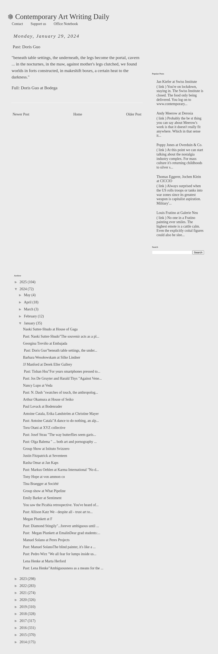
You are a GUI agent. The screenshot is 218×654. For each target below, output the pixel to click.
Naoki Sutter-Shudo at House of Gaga (50, 329)
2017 (24, 621)
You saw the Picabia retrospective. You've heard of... (61, 505)
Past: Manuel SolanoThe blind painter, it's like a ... (59, 547)
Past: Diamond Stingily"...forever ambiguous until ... (61, 526)
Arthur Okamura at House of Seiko (48, 399)
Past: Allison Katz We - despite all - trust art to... (58, 512)
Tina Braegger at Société (41, 484)
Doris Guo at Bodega (39, 87)
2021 (24, 593)
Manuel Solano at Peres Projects (46, 540)
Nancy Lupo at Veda (37, 385)
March (29, 309)
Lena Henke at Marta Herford (44, 561)
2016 (24, 628)
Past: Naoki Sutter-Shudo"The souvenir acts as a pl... (61, 336)
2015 (24, 635)
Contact (17, 24)
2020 (24, 600)
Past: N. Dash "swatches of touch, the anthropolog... (60, 392)
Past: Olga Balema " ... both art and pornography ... (60, 442)
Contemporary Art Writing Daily (58, 17)
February (31, 316)
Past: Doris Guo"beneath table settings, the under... (60, 350)
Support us (38, 24)
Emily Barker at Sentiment (42, 498)
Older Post (134, 114)
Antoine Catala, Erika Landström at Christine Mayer (61, 414)
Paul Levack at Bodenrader (42, 406)
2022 (24, 586)
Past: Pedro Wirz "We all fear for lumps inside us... (59, 554)
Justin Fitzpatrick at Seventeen (45, 456)
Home (77, 114)
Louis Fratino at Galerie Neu (177, 213)
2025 (24, 282)
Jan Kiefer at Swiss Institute (177, 82)
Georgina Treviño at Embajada (45, 343)
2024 (24, 289)
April (28, 302)
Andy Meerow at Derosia (175, 113)
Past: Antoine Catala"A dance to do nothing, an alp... (61, 421)
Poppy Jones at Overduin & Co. (179, 145)
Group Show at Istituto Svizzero (46, 449)
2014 (24, 642)
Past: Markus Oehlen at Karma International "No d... (61, 470)
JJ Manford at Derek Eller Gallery (47, 364)
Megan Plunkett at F (37, 519)
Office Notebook (66, 24)
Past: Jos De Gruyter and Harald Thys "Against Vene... (62, 378)
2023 (24, 579)
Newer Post (21, 114)
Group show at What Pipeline (44, 491)
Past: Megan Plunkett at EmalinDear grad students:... (61, 533)
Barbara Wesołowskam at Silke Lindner (51, 357)
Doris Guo (31, 46)
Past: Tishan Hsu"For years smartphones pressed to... (61, 371)
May (27, 295)
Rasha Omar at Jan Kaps (40, 463)
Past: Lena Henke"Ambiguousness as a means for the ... (63, 568)
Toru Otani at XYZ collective (44, 428)
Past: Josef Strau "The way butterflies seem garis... (59, 435)
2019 (24, 607)
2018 (24, 614)
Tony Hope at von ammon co (44, 477)
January (30, 323)
